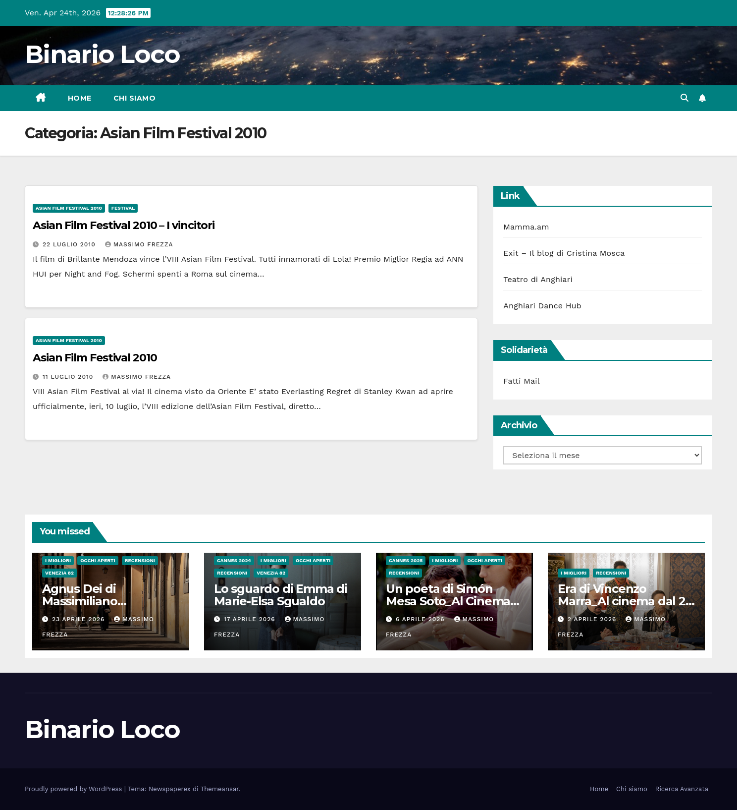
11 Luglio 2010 (69, 376)
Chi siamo (134, 98)
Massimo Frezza (139, 244)
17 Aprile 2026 (251, 619)
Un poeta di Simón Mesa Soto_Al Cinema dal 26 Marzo (448, 601)
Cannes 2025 (405, 560)
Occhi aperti (97, 560)
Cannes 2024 (234, 560)
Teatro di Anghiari (538, 279)
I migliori (58, 560)
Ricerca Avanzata (681, 789)
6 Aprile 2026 (421, 619)
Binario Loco (102, 54)
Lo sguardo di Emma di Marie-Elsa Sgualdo (280, 594)
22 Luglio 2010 (70, 244)
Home (80, 98)
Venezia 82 (59, 573)
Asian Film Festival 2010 (69, 208)
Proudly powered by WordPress (74, 789)
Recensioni (140, 560)
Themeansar (220, 789)
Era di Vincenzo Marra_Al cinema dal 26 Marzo (625, 601)
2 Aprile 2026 (593, 619)
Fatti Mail (521, 381)
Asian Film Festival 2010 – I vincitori (123, 225)
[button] (684, 98)
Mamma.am (526, 226)
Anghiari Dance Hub (542, 305)
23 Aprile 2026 (79, 619)
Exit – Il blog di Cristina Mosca (564, 253)
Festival (123, 208)
